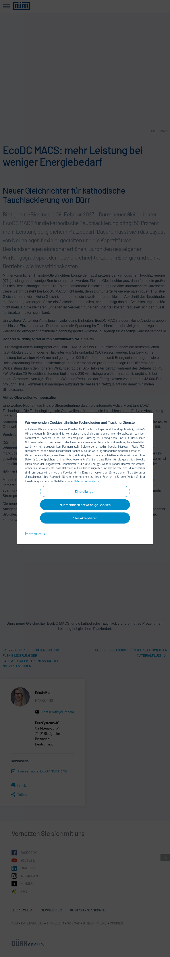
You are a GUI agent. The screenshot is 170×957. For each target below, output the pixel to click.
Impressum (36, 533)
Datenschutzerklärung (87, 481)
